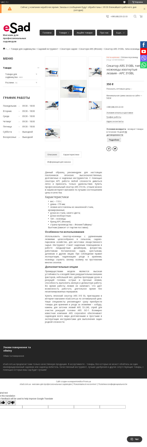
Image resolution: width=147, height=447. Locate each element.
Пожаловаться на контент (85, 384)
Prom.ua (87, 381)
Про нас (104, 32)
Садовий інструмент (48, 48)
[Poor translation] (11, 402)
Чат (134, 439)
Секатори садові (68, 48)
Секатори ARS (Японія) (90, 48)
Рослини (9, 82)
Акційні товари (84, 32)
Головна (47, 32)
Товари (63, 32)
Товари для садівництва (23, 48)
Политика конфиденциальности (112, 384)
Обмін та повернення (13, 356)
